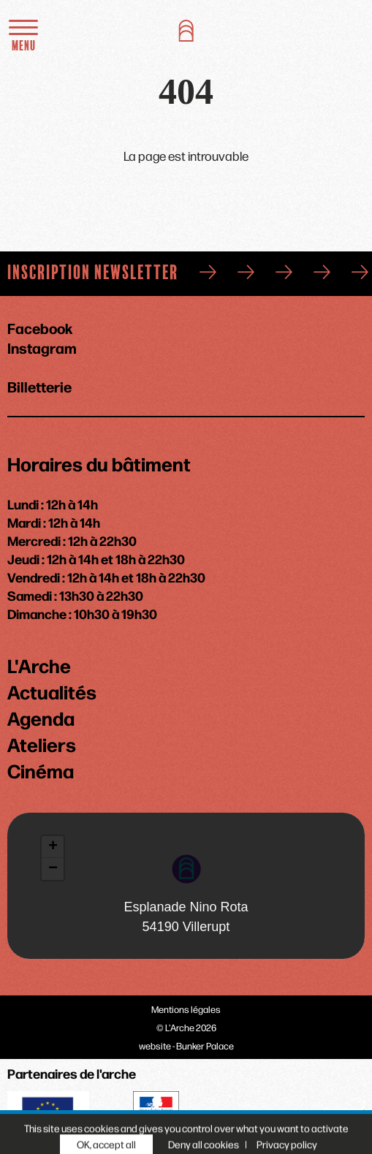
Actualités (51, 691)
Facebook (39, 328)
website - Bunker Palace (186, 1045)
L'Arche (39, 665)
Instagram (42, 347)
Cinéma (40, 770)
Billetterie (39, 385)
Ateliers (41, 744)
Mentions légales (186, 1009)
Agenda (41, 718)
